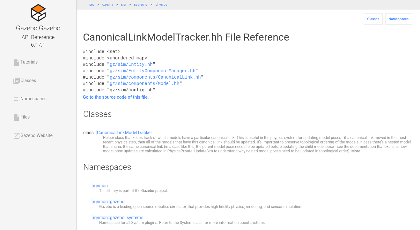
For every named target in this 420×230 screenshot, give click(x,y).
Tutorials (25, 62)
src (91, 5)
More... (357, 151)
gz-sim (107, 5)
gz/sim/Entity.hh (131, 64)
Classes (24, 81)
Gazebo (147, 190)
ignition (100, 185)
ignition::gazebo (108, 201)
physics (161, 5)
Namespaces (30, 99)
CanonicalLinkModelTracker (124, 132)
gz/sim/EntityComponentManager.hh (152, 71)
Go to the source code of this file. (116, 97)
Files (21, 117)
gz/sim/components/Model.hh (144, 83)
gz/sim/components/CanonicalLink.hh (155, 77)
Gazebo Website (33, 136)
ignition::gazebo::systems (118, 217)
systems (140, 5)
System (137, 222)
